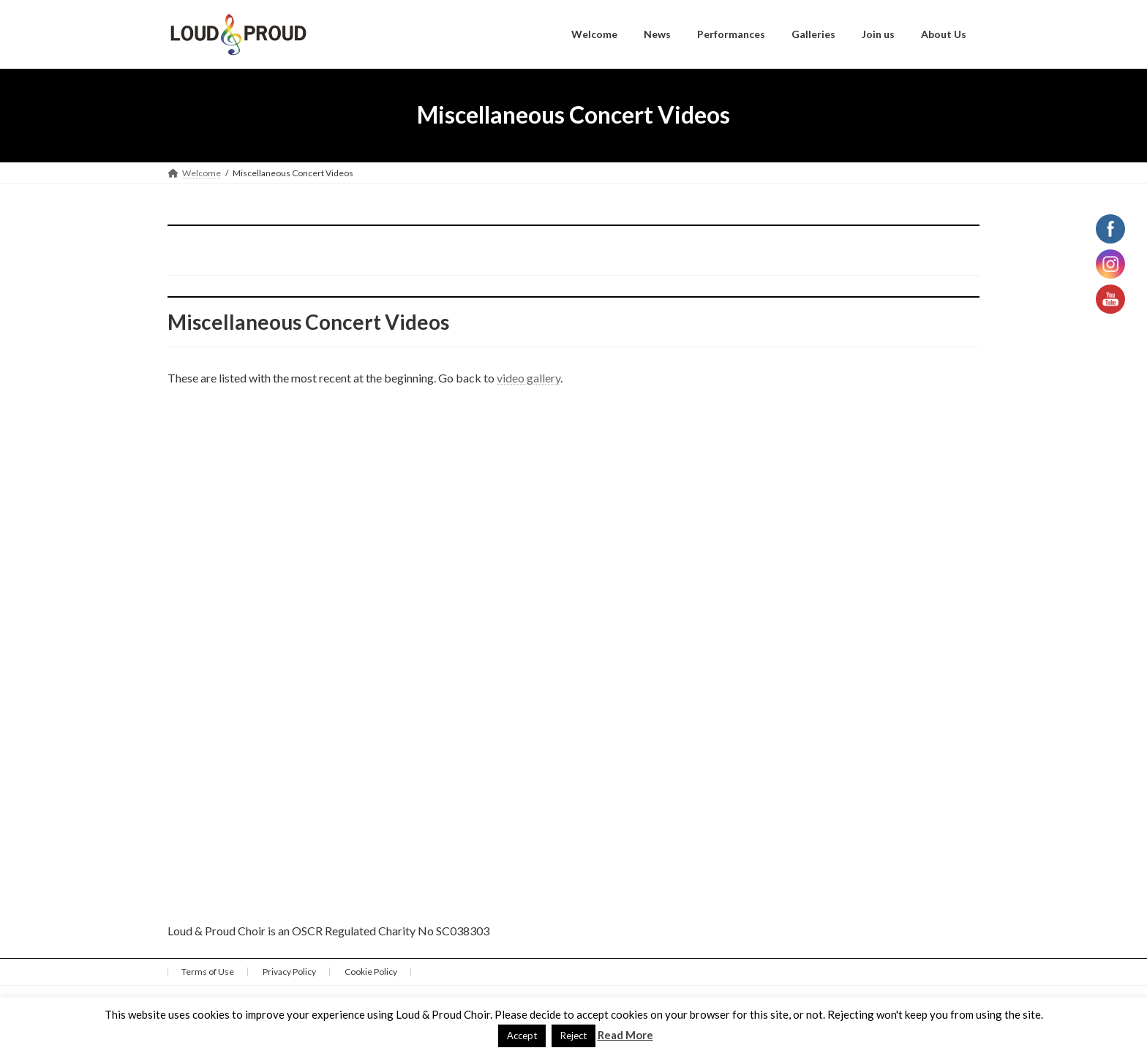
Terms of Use (207, 971)
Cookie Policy (371, 971)
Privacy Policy (289, 971)
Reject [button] (573, 1035)
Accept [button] (522, 1035)
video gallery (528, 378)
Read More (625, 1034)
